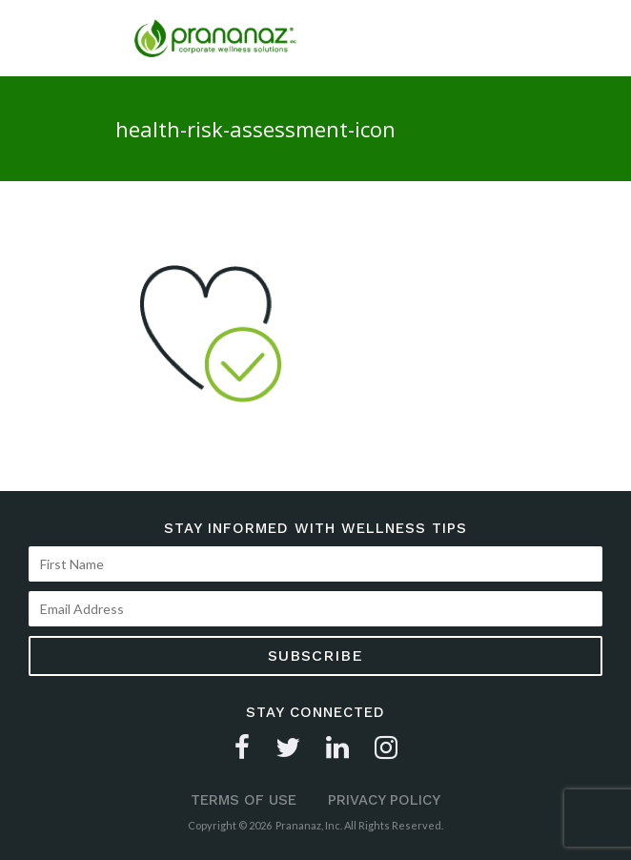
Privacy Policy (384, 800)
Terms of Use (243, 800)
